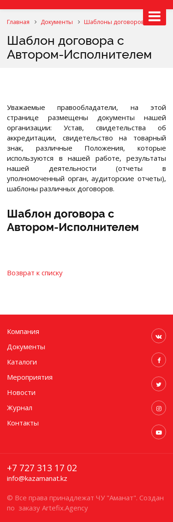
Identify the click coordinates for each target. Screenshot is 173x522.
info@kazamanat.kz (37, 478)
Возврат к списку (35, 272)
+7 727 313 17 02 (42, 468)
